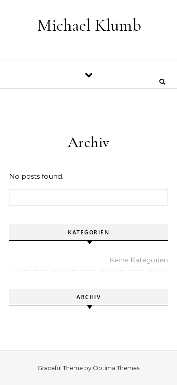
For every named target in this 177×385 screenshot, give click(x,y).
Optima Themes (116, 367)
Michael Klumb (89, 25)
